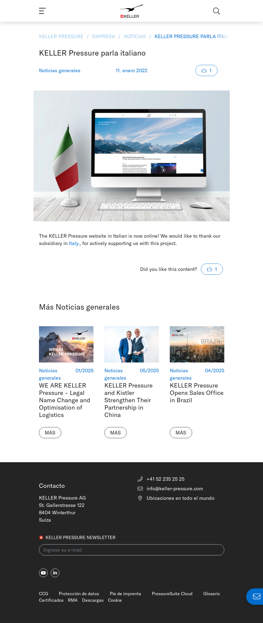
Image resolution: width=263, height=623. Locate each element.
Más (50, 433)
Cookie (115, 600)
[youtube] (43, 572)
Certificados (51, 600)
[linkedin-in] (55, 572)
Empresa (103, 36)
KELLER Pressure (62, 36)
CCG (43, 593)
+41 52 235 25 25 (161, 479)
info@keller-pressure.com (170, 488)
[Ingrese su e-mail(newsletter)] (131, 549)
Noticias (134, 36)
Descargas (93, 600)
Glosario (211, 593)
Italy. (74, 243)
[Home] (131, 11)
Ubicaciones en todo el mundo (176, 498)
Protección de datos (79, 593)
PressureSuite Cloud (172, 593)
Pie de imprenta (125, 593)
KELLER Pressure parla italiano (196, 36)
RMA (73, 600)
